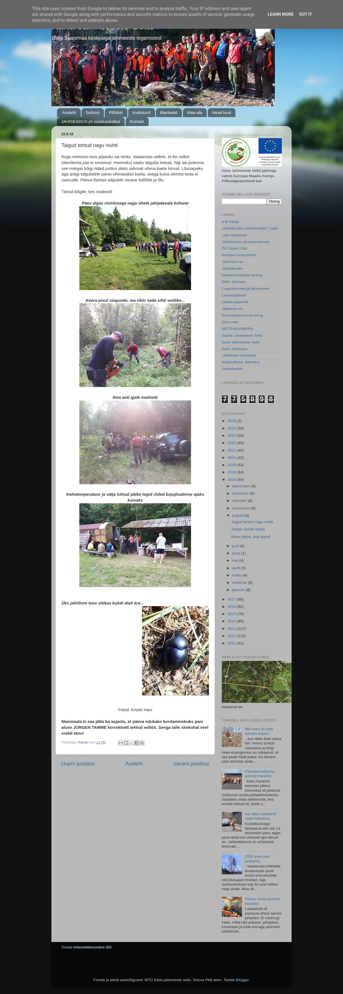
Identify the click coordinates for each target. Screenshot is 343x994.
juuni (236, 553)
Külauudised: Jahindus (241, 362)
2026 (232, 421)
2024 (232, 435)
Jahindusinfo (232, 369)
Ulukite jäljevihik (235, 302)
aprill (236, 568)
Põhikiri (116, 112)
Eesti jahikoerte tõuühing (242, 315)
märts (237, 575)
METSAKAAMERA (237, 329)
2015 (232, 614)
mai (235, 560)
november (241, 493)
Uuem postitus (78, 764)
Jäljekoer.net (232, 309)
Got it (305, 14)
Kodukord (141, 112)
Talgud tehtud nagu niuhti (252, 522)
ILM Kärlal (230, 222)
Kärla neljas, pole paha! (251, 537)
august (238, 515)
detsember (241, 486)
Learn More (281, 14)
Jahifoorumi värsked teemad (245, 242)
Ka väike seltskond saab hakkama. (260, 816)
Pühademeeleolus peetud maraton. (260, 773)
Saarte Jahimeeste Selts (242, 335)
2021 (232, 458)
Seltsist (92, 112)
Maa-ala (194, 112)
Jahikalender (232, 268)
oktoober (240, 501)
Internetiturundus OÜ (92, 947)
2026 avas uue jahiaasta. (257, 858)
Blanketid (168, 112)
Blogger (242, 980)
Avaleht (69, 112)
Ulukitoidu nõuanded (239, 355)
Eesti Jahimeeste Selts (241, 342)
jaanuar (239, 590)
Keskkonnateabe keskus (242, 275)
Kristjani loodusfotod (239, 255)
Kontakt (137, 121)
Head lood (221, 112)
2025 (232, 428)
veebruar (240, 582)
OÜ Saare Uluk (234, 248)
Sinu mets (230, 322)
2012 (232, 636)
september (241, 508)
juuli (236, 546)
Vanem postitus (191, 764)
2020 (232, 465)
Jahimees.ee (232, 262)
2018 (232, 480)
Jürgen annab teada (248, 529)
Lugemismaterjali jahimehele (246, 288)
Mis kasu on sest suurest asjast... (259, 731)
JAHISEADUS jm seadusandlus (90, 121)
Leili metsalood (234, 235)
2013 (232, 629)
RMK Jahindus (234, 282)
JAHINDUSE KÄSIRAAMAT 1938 (250, 228)
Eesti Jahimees (234, 349)
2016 (232, 606)
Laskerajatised (234, 295)
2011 (232, 643)
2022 (232, 450)
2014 (232, 621)
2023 (232, 443)
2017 (232, 599)
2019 (232, 472)
